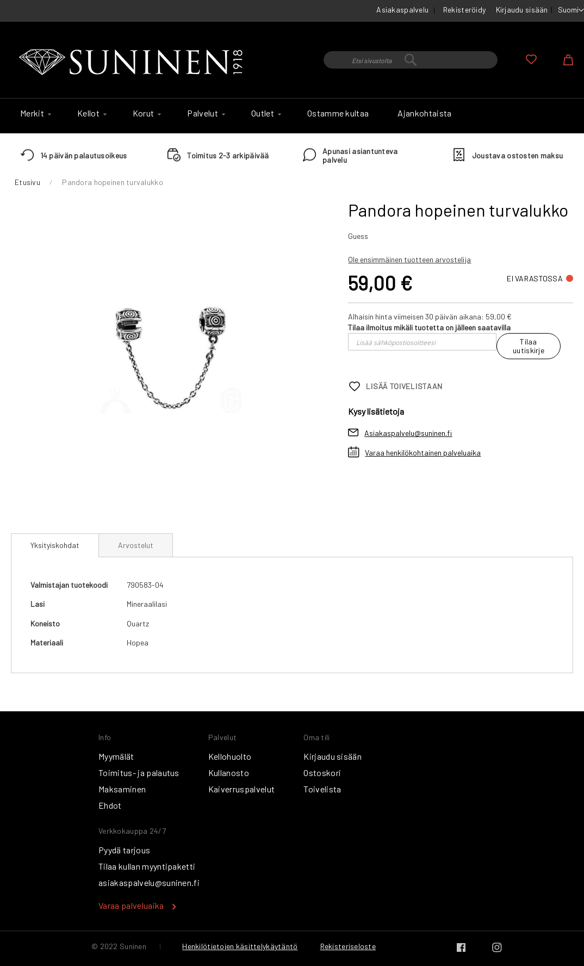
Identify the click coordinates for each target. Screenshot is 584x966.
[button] (571, 10)
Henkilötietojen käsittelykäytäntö (239, 946)
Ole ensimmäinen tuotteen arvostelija (409, 259)
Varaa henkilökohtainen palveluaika (423, 452)
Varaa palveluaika (131, 905)
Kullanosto (228, 772)
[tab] (55, 545)
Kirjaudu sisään (522, 9)
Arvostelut (135, 545)
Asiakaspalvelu (402, 9)
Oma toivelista (531, 59)
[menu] (292, 116)
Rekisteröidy (464, 9)
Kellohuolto (230, 756)
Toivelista (322, 789)
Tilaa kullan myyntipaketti (146, 866)
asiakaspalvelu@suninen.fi (149, 882)
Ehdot (110, 805)
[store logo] (133, 62)
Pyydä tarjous (124, 850)
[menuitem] (34, 113)
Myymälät (116, 756)
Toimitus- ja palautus (138, 772)
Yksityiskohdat (54, 545)
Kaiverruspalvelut (241, 789)
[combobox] (411, 60)
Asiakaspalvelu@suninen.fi (408, 433)
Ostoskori (322, 772)
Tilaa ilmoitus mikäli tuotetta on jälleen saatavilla (429, 327)
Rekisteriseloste (348, 946)
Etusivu (27, 182)
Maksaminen (122, 789)
